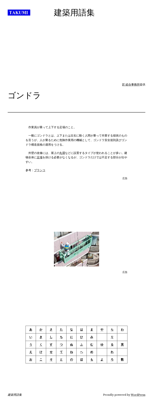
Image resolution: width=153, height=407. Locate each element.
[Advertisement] (76, 58)
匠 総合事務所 (131, 84)
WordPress (138, 395)
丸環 (62, 153)
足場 (39, 157)
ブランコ (39, 170)
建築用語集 (15, 394)
